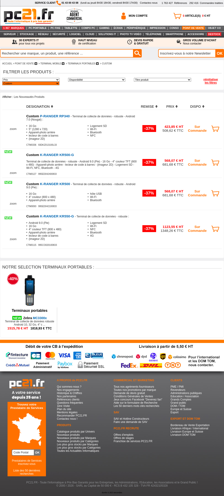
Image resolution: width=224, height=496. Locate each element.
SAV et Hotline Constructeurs (131, 418)
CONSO (174, 28)
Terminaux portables (29, 310)
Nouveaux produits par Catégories (78, 441)
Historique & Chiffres (69, 393)
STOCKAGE (27, 34)
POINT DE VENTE (193, 28)
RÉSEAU (43, 34)
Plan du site (64, 409)
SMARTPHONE (174, 34)
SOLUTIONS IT (107, 34)
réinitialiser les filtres (210, 81)
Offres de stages (124, 438)
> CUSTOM (105, 63)
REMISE (147, 106)
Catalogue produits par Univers (76, 431)
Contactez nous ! (67, 418)
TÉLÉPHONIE (153, 34)
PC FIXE (55, 28)
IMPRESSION (157, 28)
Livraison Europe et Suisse (187, 431)
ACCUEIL (7, 63)
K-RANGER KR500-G (50, 155)
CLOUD (89, 34)
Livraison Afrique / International (189, 428)
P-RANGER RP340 (48, 116)
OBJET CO (214, 28)
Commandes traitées (206, 3)
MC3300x (35, 318)
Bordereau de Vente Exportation (190, 425)
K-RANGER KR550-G (50, 216)
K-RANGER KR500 (48, 184)
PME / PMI (177, 386)
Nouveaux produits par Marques (76, 438)
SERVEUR (10, 34)
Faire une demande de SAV (130, 422)
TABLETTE (70, 28)
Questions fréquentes (70, 402)
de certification (87, 42)
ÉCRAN (118, 28)
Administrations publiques (186, 393)
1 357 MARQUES (13, 28)
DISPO (195, 106)
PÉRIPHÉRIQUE (136, 28)
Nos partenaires (66, 396)
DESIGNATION (38, 106)
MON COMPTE (138, 15)
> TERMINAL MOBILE (51, 63)
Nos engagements (68, 390)
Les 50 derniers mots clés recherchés (136, 406)
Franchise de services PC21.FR (133, 441)
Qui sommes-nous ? (69, 386)
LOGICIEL (75, 34)
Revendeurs (178, 390)
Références (174, 3)
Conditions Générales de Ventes (133, 396)
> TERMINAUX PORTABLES (82, 63)
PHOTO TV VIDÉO (130, 34)
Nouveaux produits (68, 434)
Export (175, 412)
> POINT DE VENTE (25, 63)
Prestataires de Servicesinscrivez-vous (27, 462)
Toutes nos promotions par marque (135, 390)
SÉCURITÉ (59, 34)
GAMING (104, 28)
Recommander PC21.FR (72, 415)
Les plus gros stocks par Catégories (79, 447)
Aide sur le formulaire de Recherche (135, 402)
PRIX (170, 106)
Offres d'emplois (123, 434)
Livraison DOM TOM (183, 434)
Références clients (68, 399)
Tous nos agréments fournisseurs (134, 386)
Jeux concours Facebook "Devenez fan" (138, 399)
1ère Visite (63, 406)
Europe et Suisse (181, 409)
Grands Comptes (181, 399)
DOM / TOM (178, 406)
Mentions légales (67, 412)
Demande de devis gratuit (129, 393)
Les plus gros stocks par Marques (77, 444)
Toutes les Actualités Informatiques (78, 450)
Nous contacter (199, 42)
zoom (13, 129)
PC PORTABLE (37, 28)
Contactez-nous (148, 2)
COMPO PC (88, 28)
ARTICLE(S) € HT (196, 15)
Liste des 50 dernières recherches (26, 472)
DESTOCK (214, 34)
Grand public (178, 402)
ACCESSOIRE (195, 34)
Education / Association (185, 396)
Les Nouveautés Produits (29, 97)
